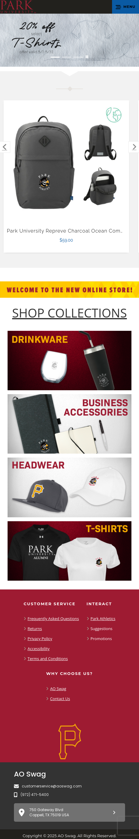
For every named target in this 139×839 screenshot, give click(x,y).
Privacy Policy (40, 638)
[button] (125, 7)
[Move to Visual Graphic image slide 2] (66, 57)
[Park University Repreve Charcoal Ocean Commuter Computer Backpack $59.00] (66, 163)
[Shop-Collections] (69, 313)
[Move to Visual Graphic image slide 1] (55, 57)
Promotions (101, 638)
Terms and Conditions (48, 658)
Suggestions (102, 628)
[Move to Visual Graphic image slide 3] (78, 57)
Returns (35, 628)
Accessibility (39, 648)
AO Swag (58, 688)
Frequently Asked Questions (53, 618)
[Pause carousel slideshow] (87, 57)
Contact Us (60, 698)
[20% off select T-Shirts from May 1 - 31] (69, 40)
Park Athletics (103, 618)
